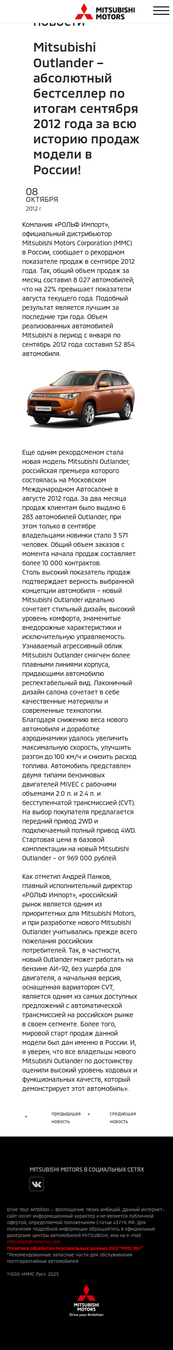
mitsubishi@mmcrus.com (33, 1241)
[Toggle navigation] (161, 11)
